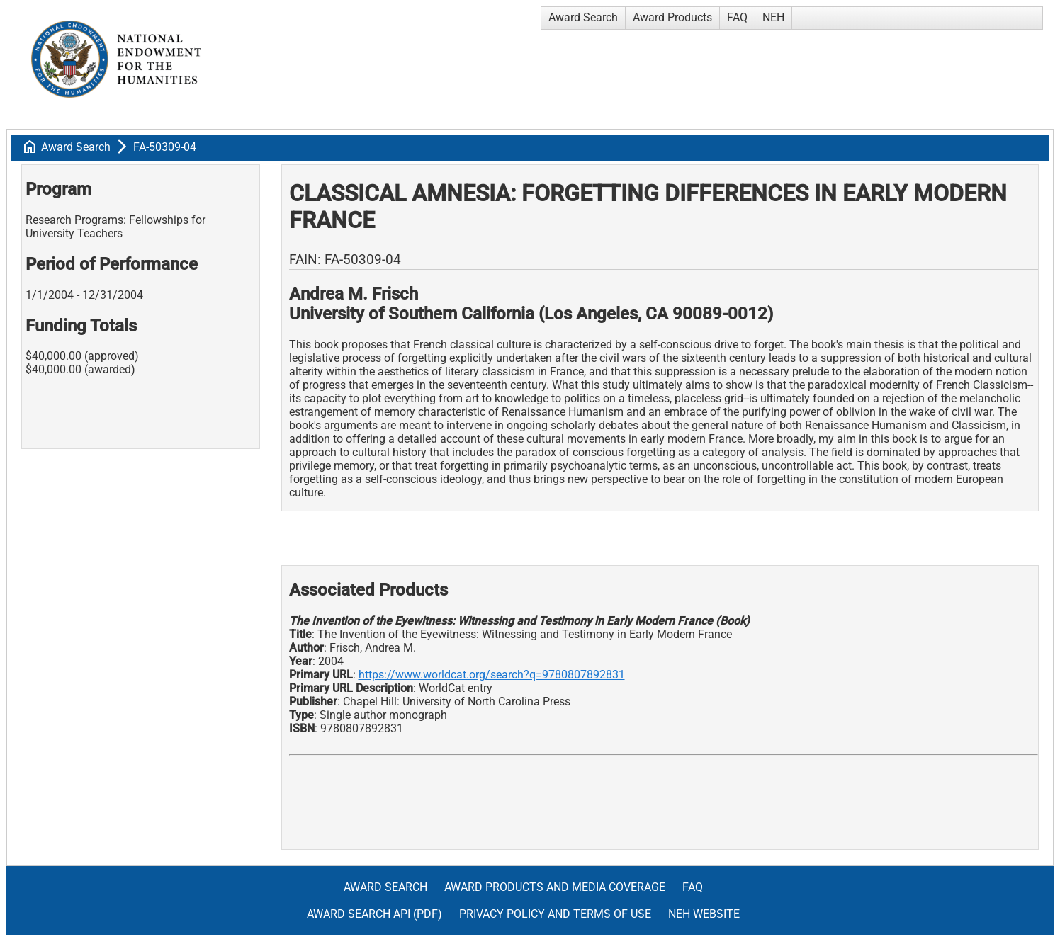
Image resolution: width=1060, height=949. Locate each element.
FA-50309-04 (164, 147)
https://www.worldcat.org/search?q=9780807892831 (492, 674)
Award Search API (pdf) (374, 914)
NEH (773, 17)
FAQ (737, 17)
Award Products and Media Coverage (554, 887)
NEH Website (704, 914)
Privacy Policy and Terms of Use (555, 914)
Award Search (583, 17)
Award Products (672, 17)
